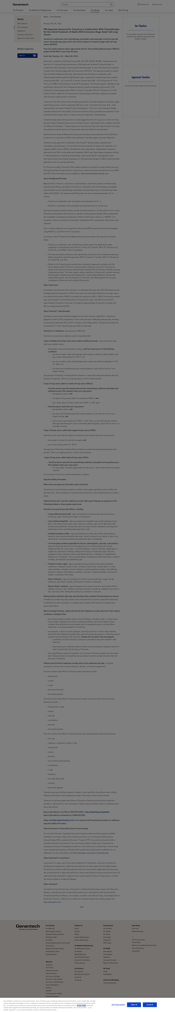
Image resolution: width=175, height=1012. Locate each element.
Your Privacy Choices (118, 1006)
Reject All (134, 1006)
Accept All (150, 1006)
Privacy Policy (81, 1007)
